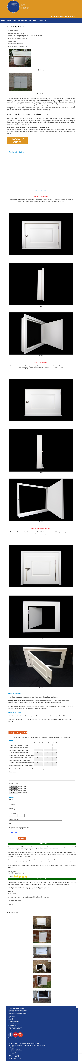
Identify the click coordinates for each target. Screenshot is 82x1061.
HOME (8, 20)
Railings (11, 1018)
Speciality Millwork (14, 1023)
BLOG (14, 20)
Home (11, 1043)
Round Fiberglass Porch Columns (17, 1012)
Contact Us (17, 1043)
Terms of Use (35, 1043)
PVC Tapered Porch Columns (16, 1008)
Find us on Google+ (14, 1038)
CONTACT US (42, 20)
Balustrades (12, 1016)
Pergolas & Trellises (14, 1021)
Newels (11, 1019)
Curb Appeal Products (27, 1045)
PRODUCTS (22, 20)
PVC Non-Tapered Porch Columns (18, 1010)
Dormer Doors (12, 1025)
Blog (10, 1030)
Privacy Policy (26, 1043)
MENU (3, 20)
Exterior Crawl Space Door (16, 1027)
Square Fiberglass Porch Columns (18, 1013)
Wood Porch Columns (15, 1028)
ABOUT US (32, 20)
